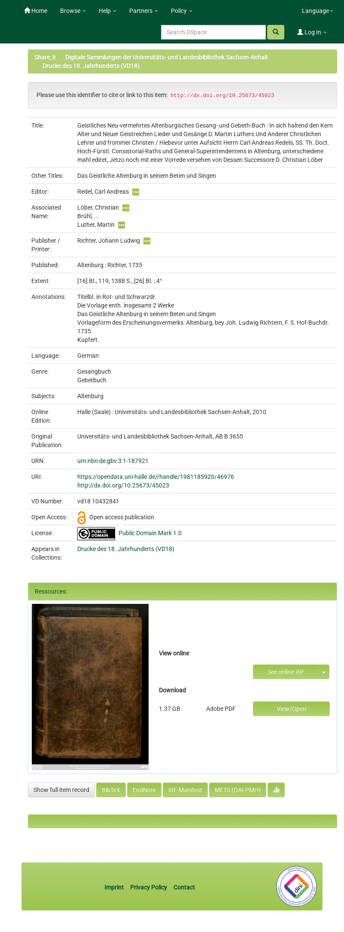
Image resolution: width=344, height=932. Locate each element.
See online (286, 671)
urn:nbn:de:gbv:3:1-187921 (113, 460)
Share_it (45, 57)
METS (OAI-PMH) (238, 789)
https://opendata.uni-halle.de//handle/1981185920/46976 (155, 476)
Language (317, 10)
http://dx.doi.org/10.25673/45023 (123, 485)
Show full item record (61, 789)
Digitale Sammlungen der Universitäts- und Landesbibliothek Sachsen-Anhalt (166, 57)
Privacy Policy (148, 887)
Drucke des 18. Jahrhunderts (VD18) (91, 65)
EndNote (144, 789)
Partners (143, 10)
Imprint (114, 887)
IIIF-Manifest (185, 789)
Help (107, 10)
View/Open (291, 708)
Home (35, 10)
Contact (184, 887)
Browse (73, 10)
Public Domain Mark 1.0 (150, 533)
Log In (312, 32)
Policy (181, 10)
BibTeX (111, 789)
